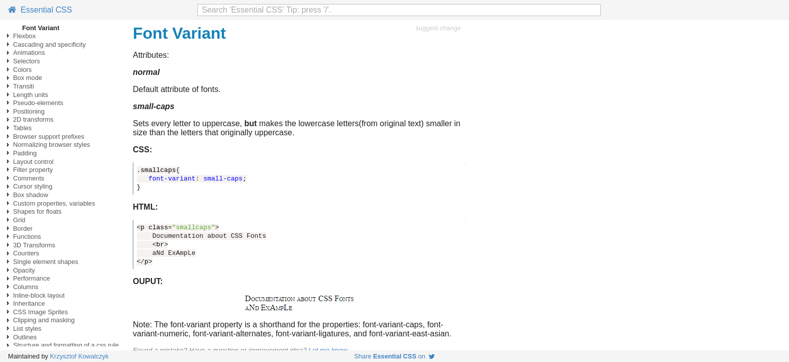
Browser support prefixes (49, 136)
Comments (28, 178)
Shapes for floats (37, 211)
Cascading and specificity (49, 44)
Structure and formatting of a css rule (66, 345)
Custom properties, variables (54, 203)
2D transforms (33, 119)
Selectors (26, 61)
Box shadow (30, 195)
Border (22, 228)
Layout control (33, 161)
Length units (30, 95)
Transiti (23, 86)
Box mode (27, 77)
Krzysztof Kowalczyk (79, 356)
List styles (27, 328)
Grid (19, 220)
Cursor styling (32, 186)
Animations (29, 52)
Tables (22, 128)
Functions (27, 236)
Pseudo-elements (38, 103)
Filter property (33, 169)
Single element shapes (45, 261)
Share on (394, 356)
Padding (25, 153)
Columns (26, 287)
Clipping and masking (43, 320)
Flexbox (24, 36)
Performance (31, 278)
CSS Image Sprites (40, 312)
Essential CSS (40, 10)
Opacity (24, 270)
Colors (22, 69)
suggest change (438, 28)
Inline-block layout (38, 295)
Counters (26, 253)
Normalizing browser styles (51, 144)
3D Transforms (34, 245)
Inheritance (29, 303)
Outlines (25, 337)
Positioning (29, 111)
